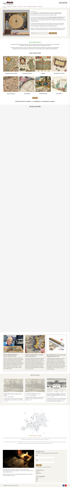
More (31, 399)
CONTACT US (20, 6)
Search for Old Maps (32, 6)
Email (37, 455)
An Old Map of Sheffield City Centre (32, 393)
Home (5, 6)
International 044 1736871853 (63, 3)
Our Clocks (40, 6)
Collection (9, 6)
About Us (15, 6)
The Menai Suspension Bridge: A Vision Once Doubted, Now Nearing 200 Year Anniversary (56, 394)
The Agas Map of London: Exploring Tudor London (13, 394)
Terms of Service (38, 473)
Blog (25, 6)
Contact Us (37, 471)
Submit (38, 465)
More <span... (6, 401)
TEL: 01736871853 (63, 2)
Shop (37, 479)
